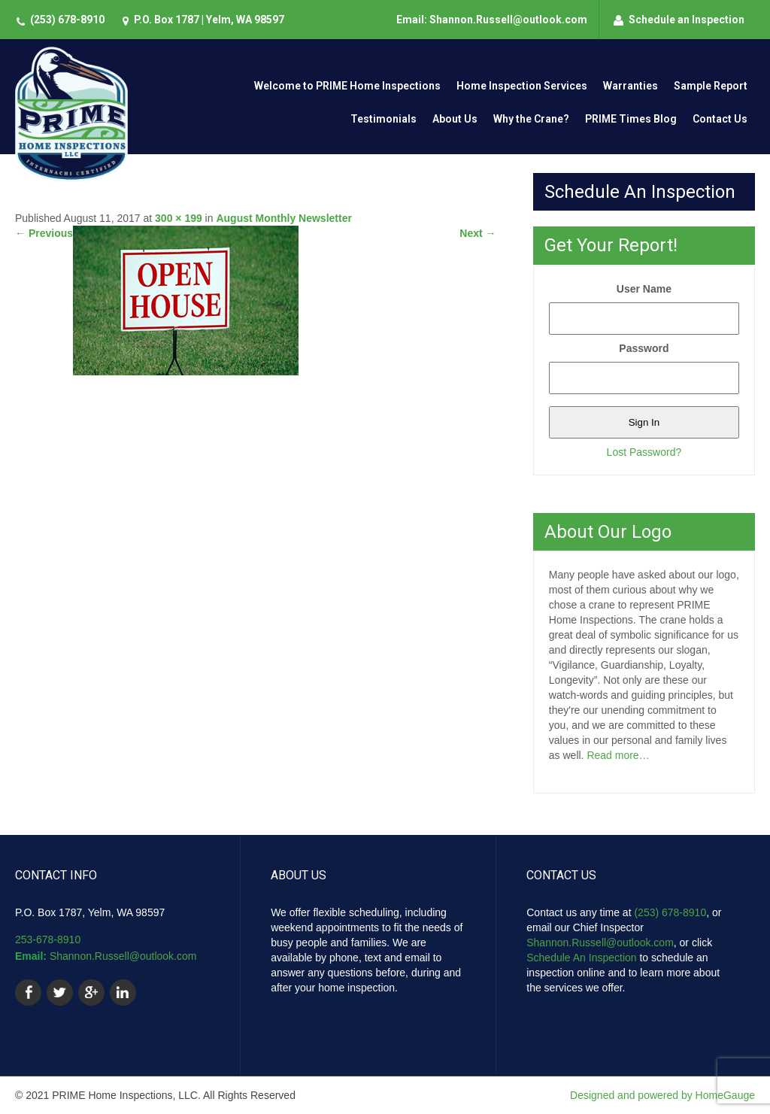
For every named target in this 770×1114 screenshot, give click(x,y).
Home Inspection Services (521, 86)
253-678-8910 (47, 939)
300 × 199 (178, 218)
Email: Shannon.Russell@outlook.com (491, 20)
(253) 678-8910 (67, 20)
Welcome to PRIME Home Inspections (347, 86)
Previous (44, 233)
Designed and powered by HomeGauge (662, 1095)
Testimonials (383, 119)
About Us (454, 119)
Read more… (618, 755)
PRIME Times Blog (631, 119)
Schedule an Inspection (686, 20)
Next (477, 233)
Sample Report (710, 86)
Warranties (630, 86)
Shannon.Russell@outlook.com (123, 956)
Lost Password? (644, 452)
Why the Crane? (531, 119)
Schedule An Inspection (581, 958)
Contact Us (720, 119)
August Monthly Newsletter (283, 218)
